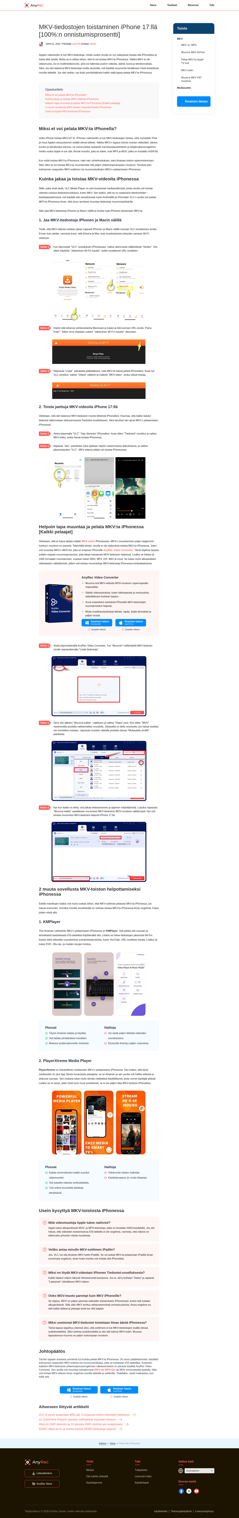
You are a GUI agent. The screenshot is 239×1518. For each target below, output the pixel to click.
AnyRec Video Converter (118, 550)
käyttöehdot (160, 1511)
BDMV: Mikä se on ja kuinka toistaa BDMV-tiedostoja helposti (81, 1429)
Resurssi (193, 5)
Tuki (211, 5)
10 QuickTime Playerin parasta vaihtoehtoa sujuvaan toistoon (81, 1419)
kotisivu (102, 1443)
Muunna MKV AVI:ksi (193, 52)
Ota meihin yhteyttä (97, 1476)
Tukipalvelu (141, 1470)
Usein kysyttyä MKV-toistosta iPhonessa (67, 111)
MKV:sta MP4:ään (104, 1369)
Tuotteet (172, 5)
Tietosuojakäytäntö (181, 1511)
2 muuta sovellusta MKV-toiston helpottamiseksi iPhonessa (78, 107)
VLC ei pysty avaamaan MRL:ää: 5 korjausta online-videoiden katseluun (87, 1415)
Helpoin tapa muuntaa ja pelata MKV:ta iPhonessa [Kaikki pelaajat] (82, 103)
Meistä (90, 1470)
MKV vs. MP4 (188, 45)
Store (153, 5)
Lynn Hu (76, 44)
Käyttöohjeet (142, 1482)
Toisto (93, 44)
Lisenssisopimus (204, 1511)
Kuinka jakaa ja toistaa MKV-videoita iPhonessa (72, 99)
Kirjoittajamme (94, 1482)
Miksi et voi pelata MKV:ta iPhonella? (66, 95)
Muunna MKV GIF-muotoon (191, 79)
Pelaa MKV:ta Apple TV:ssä (192, 61)
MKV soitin (187, 70)
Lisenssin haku (143, 1476)
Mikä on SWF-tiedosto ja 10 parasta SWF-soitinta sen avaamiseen (84, 1424)
